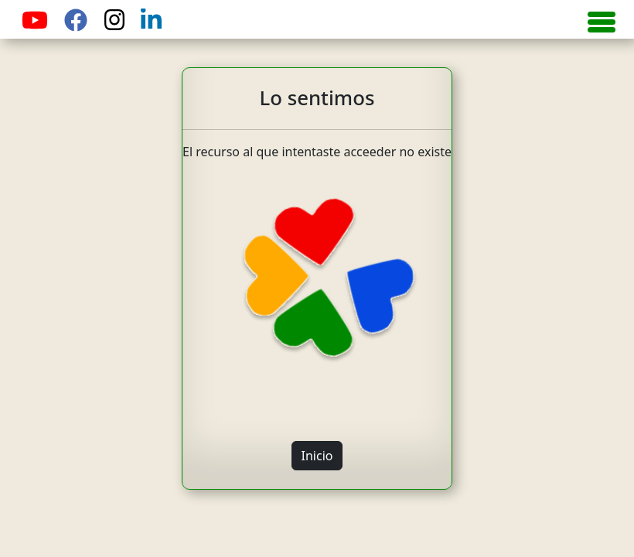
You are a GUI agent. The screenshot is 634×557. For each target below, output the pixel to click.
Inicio (317, 455)
